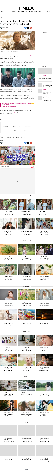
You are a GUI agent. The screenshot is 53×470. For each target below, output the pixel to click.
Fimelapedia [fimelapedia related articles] (27, 286)
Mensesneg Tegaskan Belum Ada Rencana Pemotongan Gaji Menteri (26, 459)
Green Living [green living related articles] (27, 240)
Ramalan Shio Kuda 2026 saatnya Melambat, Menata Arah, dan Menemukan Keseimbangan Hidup (44, 414)
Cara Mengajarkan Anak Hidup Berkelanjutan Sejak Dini (26, 258)
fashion (18, 11)
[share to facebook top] (25, 28)
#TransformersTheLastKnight (6, 103)
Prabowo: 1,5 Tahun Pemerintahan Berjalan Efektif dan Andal (8, 459)
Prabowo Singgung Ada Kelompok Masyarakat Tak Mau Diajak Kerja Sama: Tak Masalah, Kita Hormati (44, 459)
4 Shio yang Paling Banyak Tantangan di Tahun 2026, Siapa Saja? (8, 394)
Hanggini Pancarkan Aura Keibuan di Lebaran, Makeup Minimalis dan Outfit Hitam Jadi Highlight (8, 233)
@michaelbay (22, 103)
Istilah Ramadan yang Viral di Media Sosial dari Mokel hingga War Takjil (9, 323)
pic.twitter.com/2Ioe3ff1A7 (5, 104)
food (26, 11)
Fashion (44, 75)
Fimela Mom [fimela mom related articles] (26, 331)
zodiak (35, 11)
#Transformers (12, 103)
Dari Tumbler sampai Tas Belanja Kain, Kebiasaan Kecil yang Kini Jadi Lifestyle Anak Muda (26, 278)
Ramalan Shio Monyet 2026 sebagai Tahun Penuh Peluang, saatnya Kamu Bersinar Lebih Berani (9, 414)
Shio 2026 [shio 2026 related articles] (27, 376)
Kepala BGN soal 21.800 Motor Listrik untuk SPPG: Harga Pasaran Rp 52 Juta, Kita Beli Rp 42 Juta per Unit (8, 440)
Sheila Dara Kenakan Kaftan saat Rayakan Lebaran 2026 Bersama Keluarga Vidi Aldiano (44, 233)
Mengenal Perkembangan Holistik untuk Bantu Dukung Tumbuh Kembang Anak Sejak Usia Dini (26, 349)
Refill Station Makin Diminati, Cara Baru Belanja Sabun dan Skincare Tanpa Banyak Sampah (44, 278)
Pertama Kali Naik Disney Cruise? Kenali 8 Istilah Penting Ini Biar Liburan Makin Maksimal (26, 323)
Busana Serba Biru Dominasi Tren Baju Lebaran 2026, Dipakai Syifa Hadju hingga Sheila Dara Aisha (44, 213)
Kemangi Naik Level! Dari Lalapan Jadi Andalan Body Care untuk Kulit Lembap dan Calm (8, 258)
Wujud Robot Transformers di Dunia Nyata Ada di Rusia (7, 128)
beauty (22, 11)
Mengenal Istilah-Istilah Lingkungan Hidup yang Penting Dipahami (26, 303)
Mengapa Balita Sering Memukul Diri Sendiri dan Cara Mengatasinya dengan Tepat (44, 349)
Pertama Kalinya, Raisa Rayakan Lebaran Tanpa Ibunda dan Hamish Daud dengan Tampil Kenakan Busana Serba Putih (26, 233)
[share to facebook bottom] (25, 143)
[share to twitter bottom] (28, 143)
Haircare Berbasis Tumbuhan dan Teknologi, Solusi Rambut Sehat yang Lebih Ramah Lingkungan (8, 278)
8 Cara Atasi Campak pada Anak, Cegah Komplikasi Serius (8, 303)
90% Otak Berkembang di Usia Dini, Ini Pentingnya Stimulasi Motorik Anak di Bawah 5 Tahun (9, 369)
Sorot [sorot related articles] (27, 422)
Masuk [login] (48, 11)
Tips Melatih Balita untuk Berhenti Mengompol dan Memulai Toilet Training (26, 369)
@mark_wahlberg (27, 103)
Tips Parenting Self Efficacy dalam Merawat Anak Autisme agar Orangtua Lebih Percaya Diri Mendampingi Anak (44, 369)
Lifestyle (45, 96)
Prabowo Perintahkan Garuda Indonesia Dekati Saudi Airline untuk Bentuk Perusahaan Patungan (44, 440)
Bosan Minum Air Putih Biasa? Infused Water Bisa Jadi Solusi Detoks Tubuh (8, 213)
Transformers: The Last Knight (25, 55)
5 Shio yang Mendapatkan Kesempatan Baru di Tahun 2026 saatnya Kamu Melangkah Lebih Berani (44, 394)
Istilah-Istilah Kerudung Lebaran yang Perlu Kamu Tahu (44, 303)
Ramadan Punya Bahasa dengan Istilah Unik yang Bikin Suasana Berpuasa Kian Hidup (44, 323)
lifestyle (14, 11)
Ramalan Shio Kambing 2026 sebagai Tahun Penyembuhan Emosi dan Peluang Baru (26, 414)
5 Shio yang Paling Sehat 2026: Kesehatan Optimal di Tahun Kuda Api (26, 394)
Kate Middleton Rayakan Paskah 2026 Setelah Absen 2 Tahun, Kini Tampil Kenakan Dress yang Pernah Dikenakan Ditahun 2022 (44, 258)
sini (1, 119)
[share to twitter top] (28, 28)
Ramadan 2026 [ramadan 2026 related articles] (27, 195)
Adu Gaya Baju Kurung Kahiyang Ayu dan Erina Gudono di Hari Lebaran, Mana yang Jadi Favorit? (26, 213)
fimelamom (31, 11)
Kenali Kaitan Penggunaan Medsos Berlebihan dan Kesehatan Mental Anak (8, 349)
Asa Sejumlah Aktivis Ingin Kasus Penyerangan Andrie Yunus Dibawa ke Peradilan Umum (26, 440)
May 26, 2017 (14, 106)
